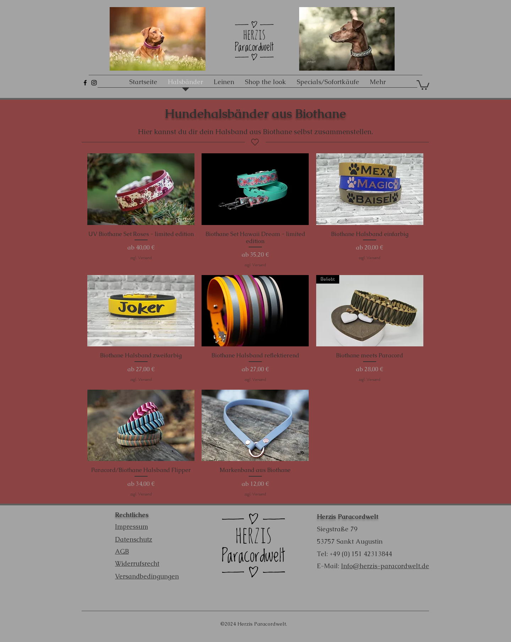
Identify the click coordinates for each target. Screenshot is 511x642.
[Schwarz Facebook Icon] (85, 82)
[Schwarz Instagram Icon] (94, 82)
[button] (423, 84)
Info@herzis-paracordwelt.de (385, 566)
